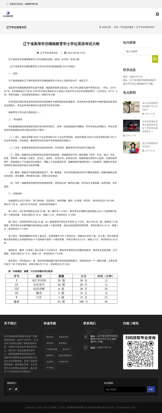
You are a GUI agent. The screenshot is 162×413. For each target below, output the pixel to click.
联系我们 (89, 323)
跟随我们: (12, 382)
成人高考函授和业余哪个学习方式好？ (150, 98)
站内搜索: (108, 382)
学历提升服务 (127, 27)
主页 (116, 27)
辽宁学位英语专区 (145, 27)
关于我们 (10, 323)
